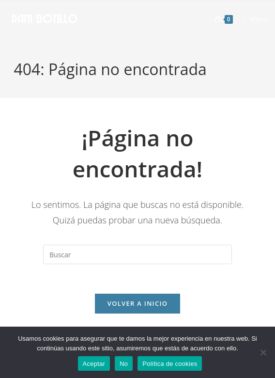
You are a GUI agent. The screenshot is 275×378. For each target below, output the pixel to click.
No (124, 363)
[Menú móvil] (251, 19)
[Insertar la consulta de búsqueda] (137, 254)
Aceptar (94, 363)
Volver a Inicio (137, 303)
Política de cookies (169, 363)
